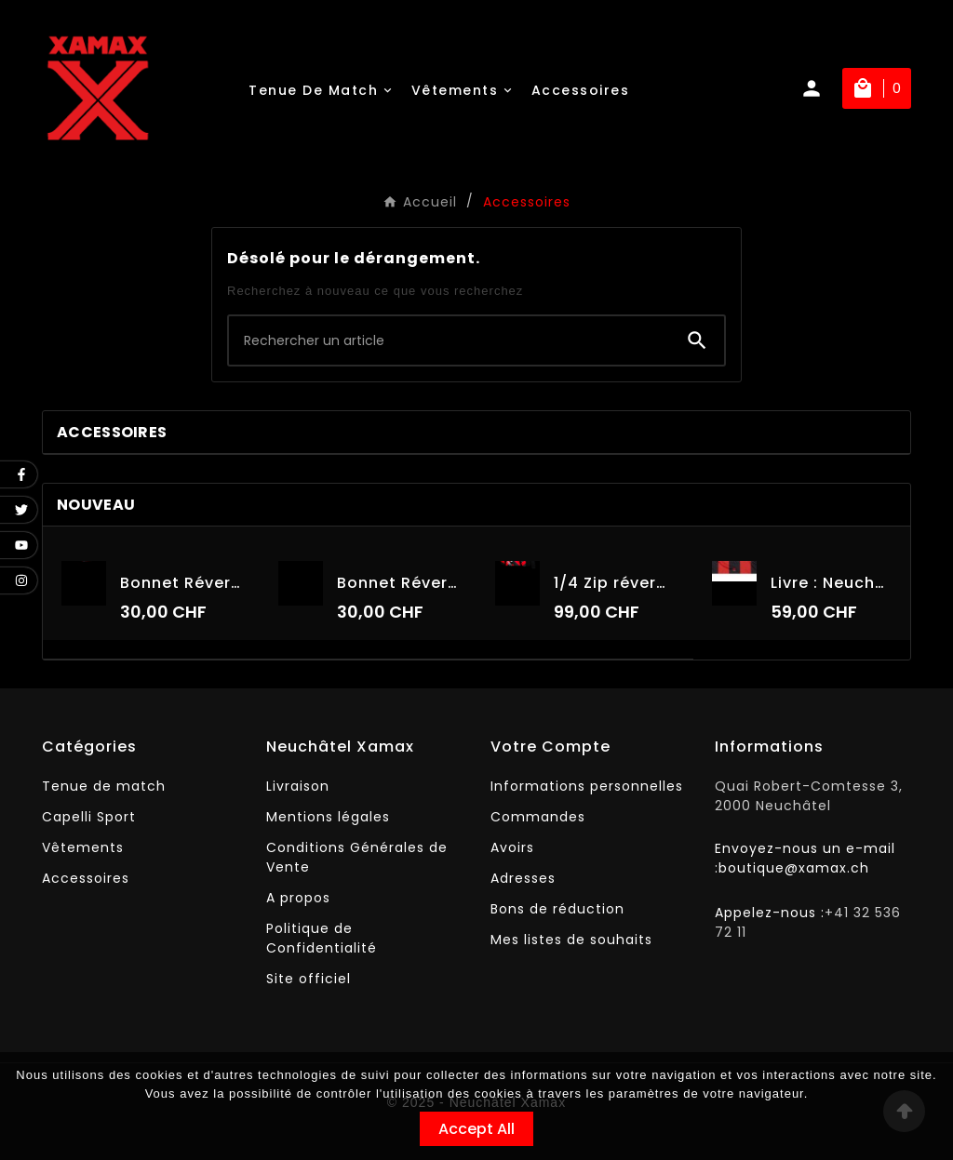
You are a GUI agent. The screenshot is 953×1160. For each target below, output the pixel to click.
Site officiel (308, 978)
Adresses (523, 878)
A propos (298, 897)
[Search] (697, 340)
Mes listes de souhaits (571, 939)
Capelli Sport (89, 816)
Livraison (297, 786)
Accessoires (112, 432)
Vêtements (83, 847)
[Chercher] (449, 340)
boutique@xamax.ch (793, 868)
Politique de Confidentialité (321, 938)
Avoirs (512, 847)
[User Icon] (820, 88)
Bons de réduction (557, 909)
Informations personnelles (586, 786)
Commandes (537, 816)
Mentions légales (328, 816)
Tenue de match (104, 786)
